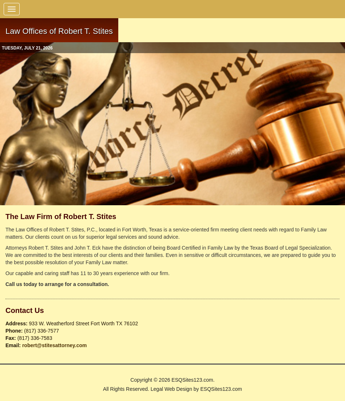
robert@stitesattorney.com (54, 345)
